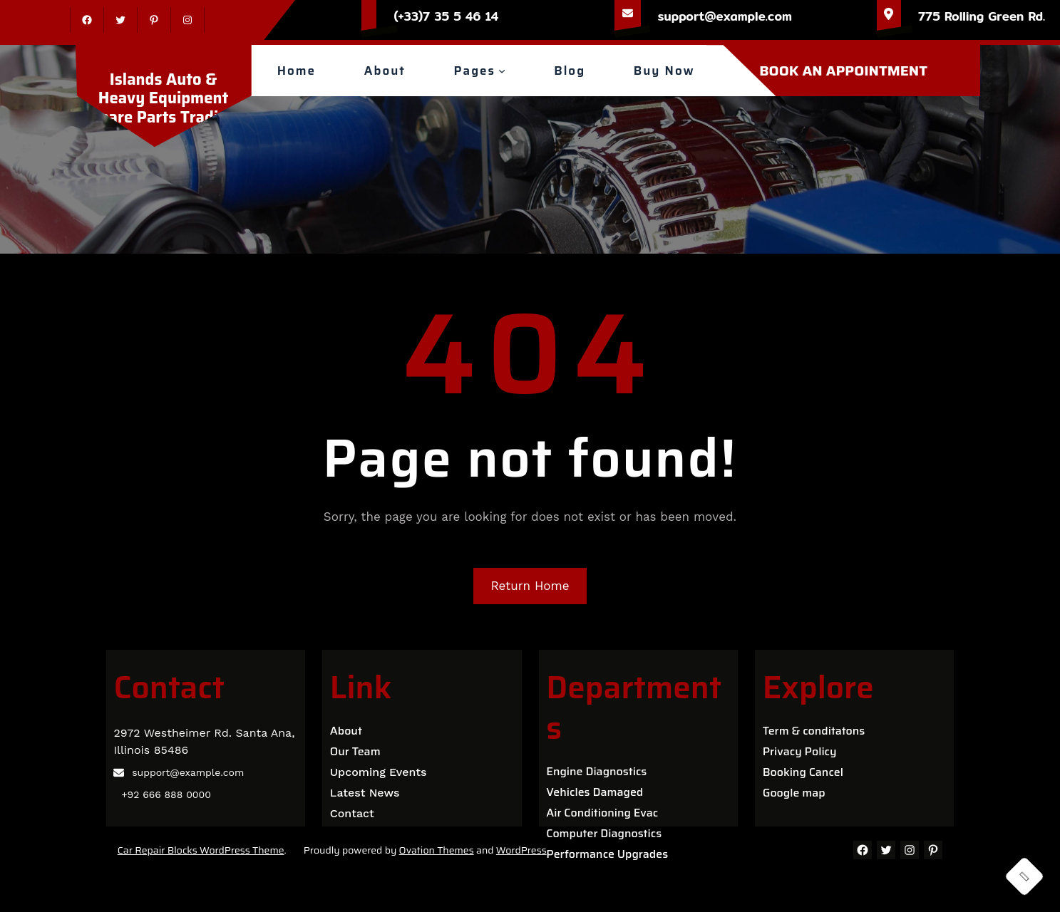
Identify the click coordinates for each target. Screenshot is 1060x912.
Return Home (530, 586)
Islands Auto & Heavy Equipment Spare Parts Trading (163, 98)
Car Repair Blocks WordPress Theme (201, 850)
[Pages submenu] (501, 70)
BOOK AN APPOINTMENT (843, 70)
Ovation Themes (436, 850)
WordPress (521, 850)
